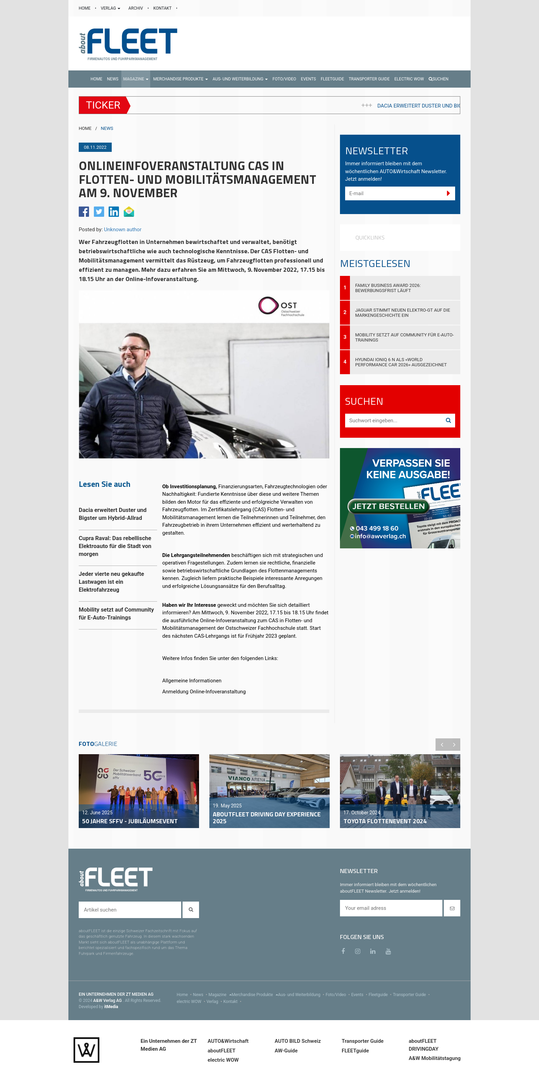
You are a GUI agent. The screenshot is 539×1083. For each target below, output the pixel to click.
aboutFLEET (221, 1051)
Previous (442, 744)
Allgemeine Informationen (191, 681)
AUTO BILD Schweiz (298, 1041)
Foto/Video (338, 994)
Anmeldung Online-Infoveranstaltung (204, 692)
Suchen (439, 79)
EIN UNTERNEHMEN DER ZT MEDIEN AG (116, 994)
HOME (85, 8)
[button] (135, 79)
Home (185, 994)
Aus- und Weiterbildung (302, 994)
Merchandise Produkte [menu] (255, 994)
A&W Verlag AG (108, 1000)
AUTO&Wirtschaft (228, 1041)
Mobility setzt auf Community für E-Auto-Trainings (404, 337)
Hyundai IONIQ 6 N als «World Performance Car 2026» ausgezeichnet (401, 362)
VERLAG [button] (111, 8)
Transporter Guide (412, 994)
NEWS (107, 128)
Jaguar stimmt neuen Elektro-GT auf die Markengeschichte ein (402, 313)
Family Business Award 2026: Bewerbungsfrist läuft (388, 288)
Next (454, 744)
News (200, 994)
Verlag (215, 1001)
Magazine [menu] (220, 994)
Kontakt (233, 1001)
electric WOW (192, 1001)
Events (360, 994)
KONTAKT (163, 8)
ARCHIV (136, 8)
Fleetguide (380, 994)
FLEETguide (355, 1051)
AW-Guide (286, 1051)
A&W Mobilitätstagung (435, 1058)
